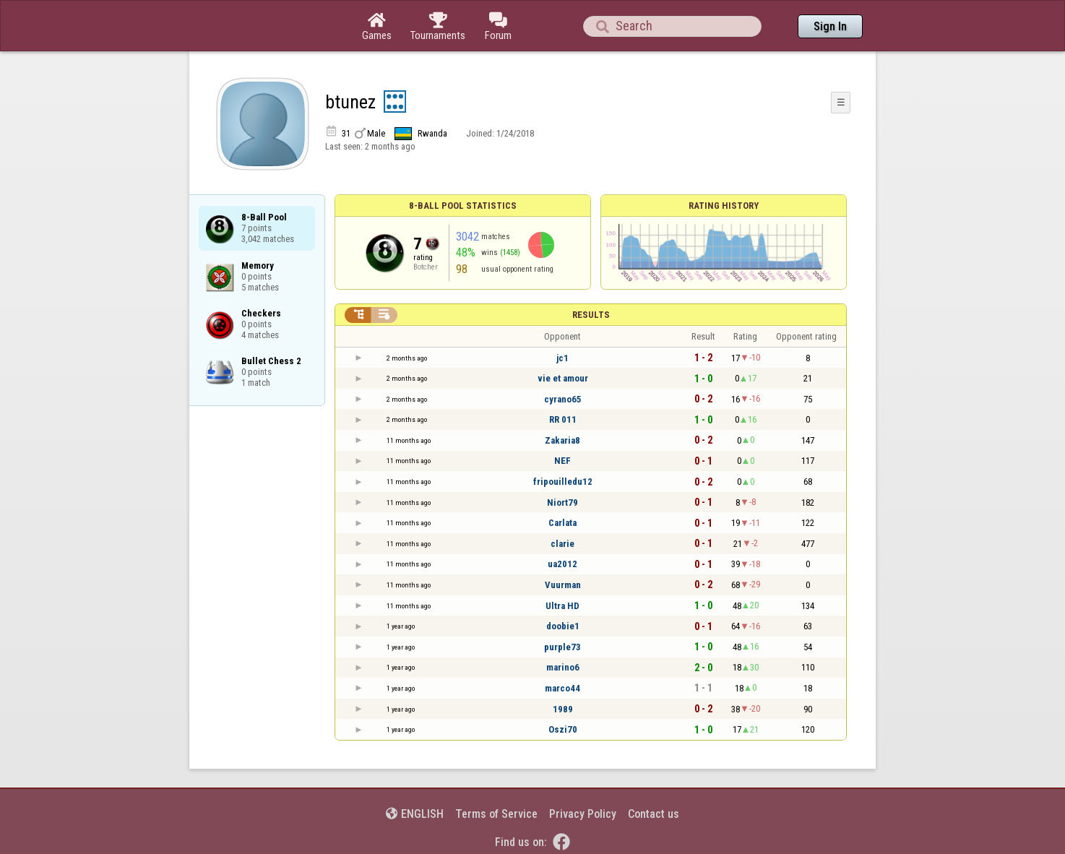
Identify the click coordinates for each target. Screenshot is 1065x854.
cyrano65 (563, 399)
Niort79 (562, 502)
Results (591, 314)
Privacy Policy (582, 814)
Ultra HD (562, 605)
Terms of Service (496, 814)
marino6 (562, 667)
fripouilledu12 (562, 481)
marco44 (562, 688)
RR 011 (563, 419)
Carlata (562, 522)
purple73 (562, 647)
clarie (562, 543)
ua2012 (562, 563)
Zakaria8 (562, 440)
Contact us (653, 814)
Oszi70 (562, 729)
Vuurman (563, 584)
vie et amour (563, 378)
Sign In (830, 26)
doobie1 (562, 626)
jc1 (562, 358)
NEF (562, 460)
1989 (563, 709)
